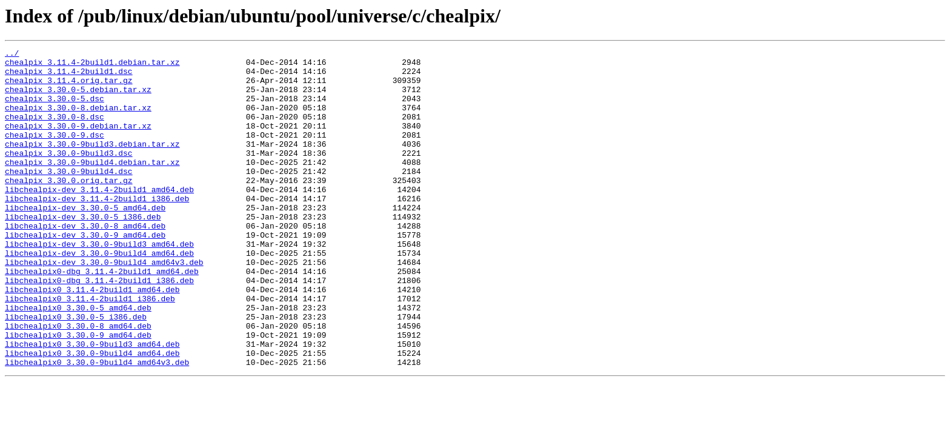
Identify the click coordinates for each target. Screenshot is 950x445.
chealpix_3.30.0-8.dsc (54, 130)
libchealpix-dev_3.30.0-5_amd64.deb (85, 240)
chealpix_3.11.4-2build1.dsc (69, 76)
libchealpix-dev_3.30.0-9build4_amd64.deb (99, 294)
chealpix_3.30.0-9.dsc (54, 152)
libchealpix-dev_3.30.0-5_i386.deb (83, 251)
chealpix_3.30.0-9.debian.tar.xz (78, 141)
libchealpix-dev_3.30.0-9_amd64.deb (85, 272)
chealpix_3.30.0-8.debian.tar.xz (78, 120)
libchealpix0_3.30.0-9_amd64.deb (78, 392)
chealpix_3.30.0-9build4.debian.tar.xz (92, 185)
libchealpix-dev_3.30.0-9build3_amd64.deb (99, 283)
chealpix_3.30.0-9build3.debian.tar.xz (92, 163)
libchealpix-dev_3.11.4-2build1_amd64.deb (99, 218)
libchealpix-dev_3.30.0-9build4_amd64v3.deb (104, 305)
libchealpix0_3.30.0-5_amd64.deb (78, 360)
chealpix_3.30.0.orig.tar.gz (69, 207)
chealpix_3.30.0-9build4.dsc (69, 196)
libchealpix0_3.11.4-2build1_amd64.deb (92, 338)
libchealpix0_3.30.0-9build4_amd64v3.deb (97, 425)
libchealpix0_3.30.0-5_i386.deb (76, 371)
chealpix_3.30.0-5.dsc (54, 109)
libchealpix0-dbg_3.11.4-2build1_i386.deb (99, 327)
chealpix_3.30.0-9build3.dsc (69, 174)
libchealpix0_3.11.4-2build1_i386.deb (90, 349)
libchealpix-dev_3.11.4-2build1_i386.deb (97, 229)
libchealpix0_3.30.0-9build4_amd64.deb (92, 414)
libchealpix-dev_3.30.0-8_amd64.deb (85, 261)
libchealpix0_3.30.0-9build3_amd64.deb (92, 403)
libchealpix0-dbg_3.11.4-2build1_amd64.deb (102, 316)
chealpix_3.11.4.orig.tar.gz (69, 87)
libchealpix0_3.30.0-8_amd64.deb (78, 381)
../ (12, 54)
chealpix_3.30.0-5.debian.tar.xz (78, 98)
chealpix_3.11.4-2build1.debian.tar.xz (92, 65)
